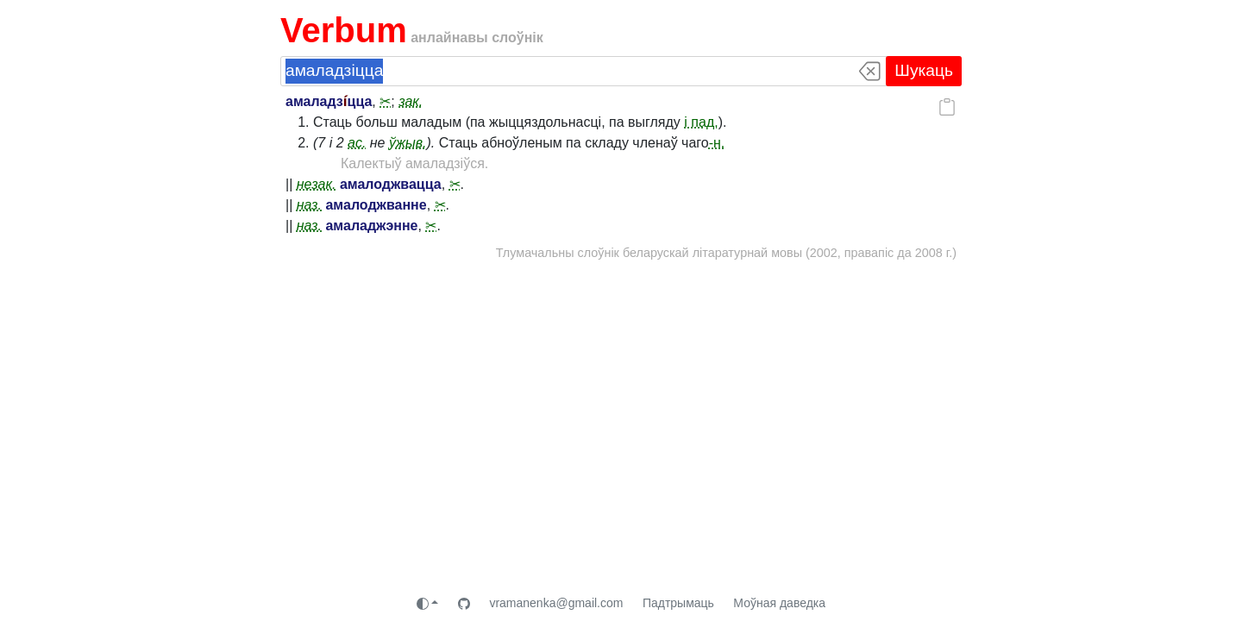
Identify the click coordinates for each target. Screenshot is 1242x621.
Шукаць (923, 70)
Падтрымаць (678, 603)
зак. (410, 101)
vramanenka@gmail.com (556, 603)
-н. (717, 142)
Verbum (343, 30)
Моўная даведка (779, 603)
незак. (316, 184)
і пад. (701, 122)
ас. (357, 142)
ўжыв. (408, 142)
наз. (309, 205)
